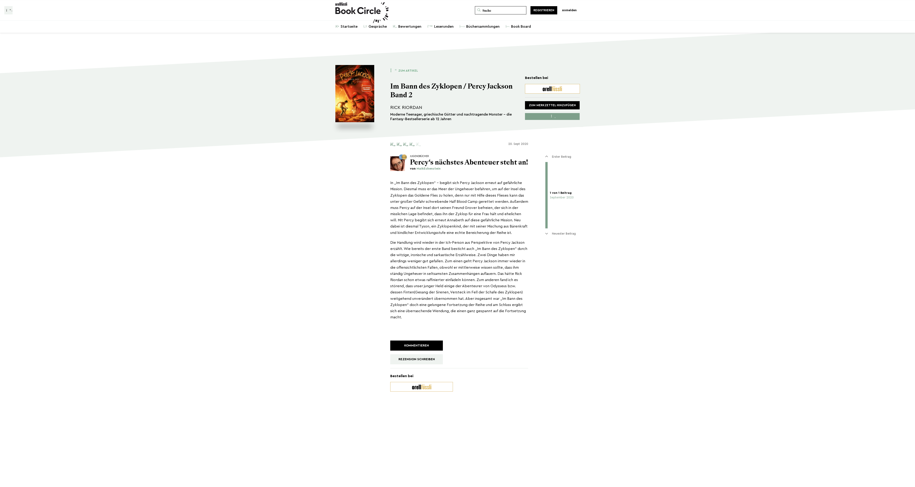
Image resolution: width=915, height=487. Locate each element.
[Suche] (500, 10)
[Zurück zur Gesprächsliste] (8, 10)
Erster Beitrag (558, 156)
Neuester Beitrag (560, 233)
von (425, 168)
